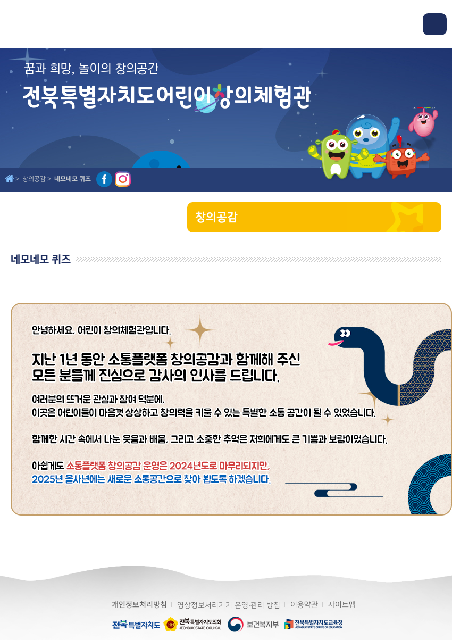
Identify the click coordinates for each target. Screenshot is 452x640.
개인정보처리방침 (139, 605)
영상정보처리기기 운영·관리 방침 (228, 605)
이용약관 (304, 605)
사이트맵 (342, 605)
